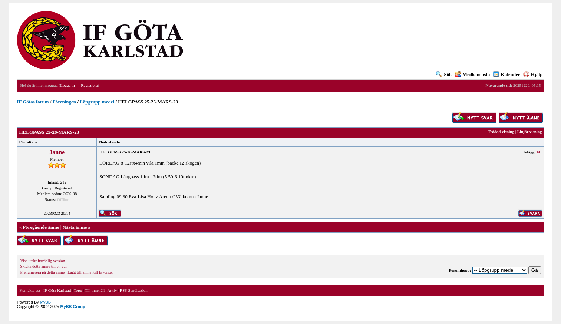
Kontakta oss (29, 290)
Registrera (89, 85)
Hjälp (533, 74)
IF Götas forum (33, 102)
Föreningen (64, 102)
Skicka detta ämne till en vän (43, 266)
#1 (539, 152)
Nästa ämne (75, 227)
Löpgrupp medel (97, 102)
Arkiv (112, 290)
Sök (444, 74)
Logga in (67, 85)
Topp (78, 290)
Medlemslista (472, 74)
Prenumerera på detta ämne (42, 272)
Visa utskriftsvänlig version (42, 260)
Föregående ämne (41, 227)
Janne (57, 152)
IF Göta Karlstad (57, 290)
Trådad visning (501, 131)
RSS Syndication (134, 290)
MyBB (45, 302)
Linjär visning (529, 131)
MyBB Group (72, 306)
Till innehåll (95, 290)
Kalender (506, 74)
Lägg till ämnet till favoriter (90, 272)
